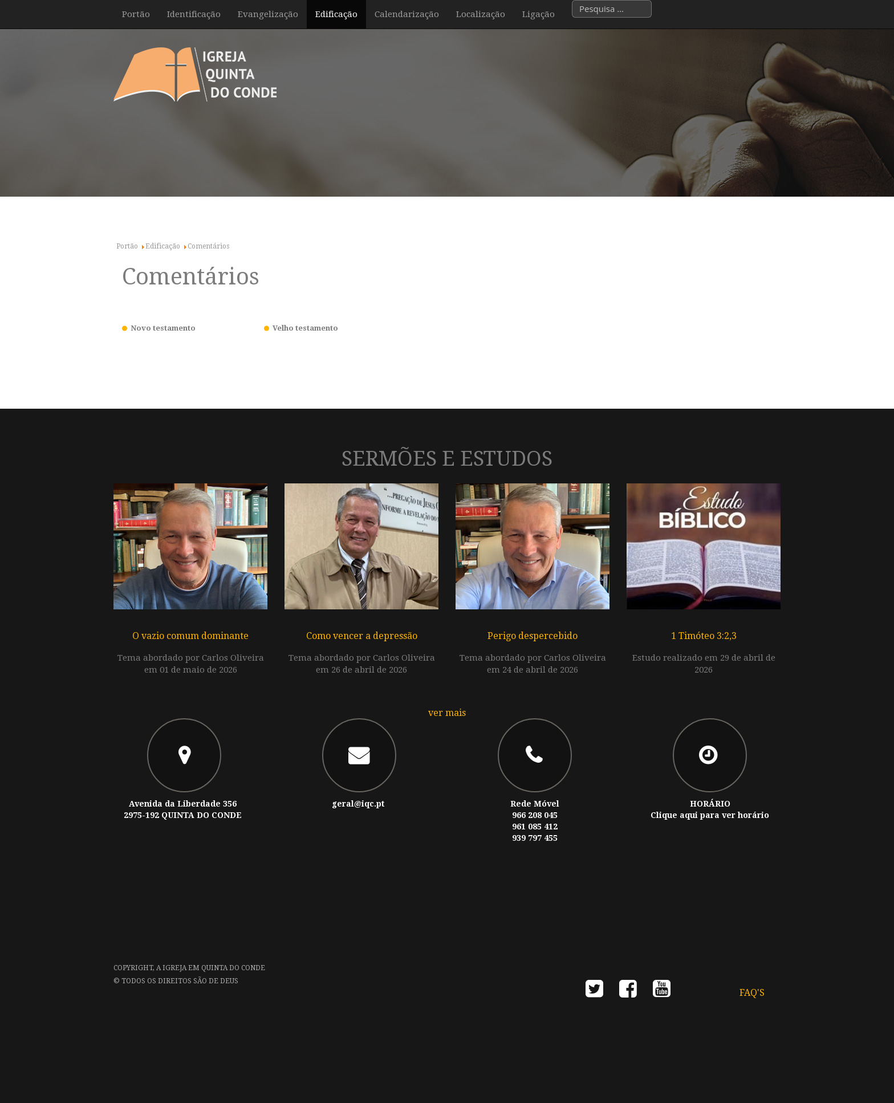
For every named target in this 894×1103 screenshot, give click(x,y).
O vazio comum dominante (190, 635)
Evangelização (268, 14)
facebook (628, 992)
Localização (480, 14)
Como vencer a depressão (361, 635)
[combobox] (612, 9)
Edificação (336, 14)
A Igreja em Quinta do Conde (210, 968)
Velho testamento (305, 328)
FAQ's (752, 992)
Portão (136, 14)
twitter (594, 992)
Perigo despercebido (532, 635)
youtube (661, 992)
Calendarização (407, 14)
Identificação (194, 14)
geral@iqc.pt (358, 803)
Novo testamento (163, 328)
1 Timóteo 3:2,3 (704, 635)
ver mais (447, 712)
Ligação (538, 14)
